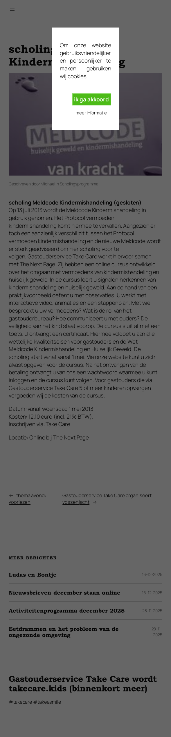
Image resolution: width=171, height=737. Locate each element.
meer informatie (91, 113)
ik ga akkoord (91, 99)
